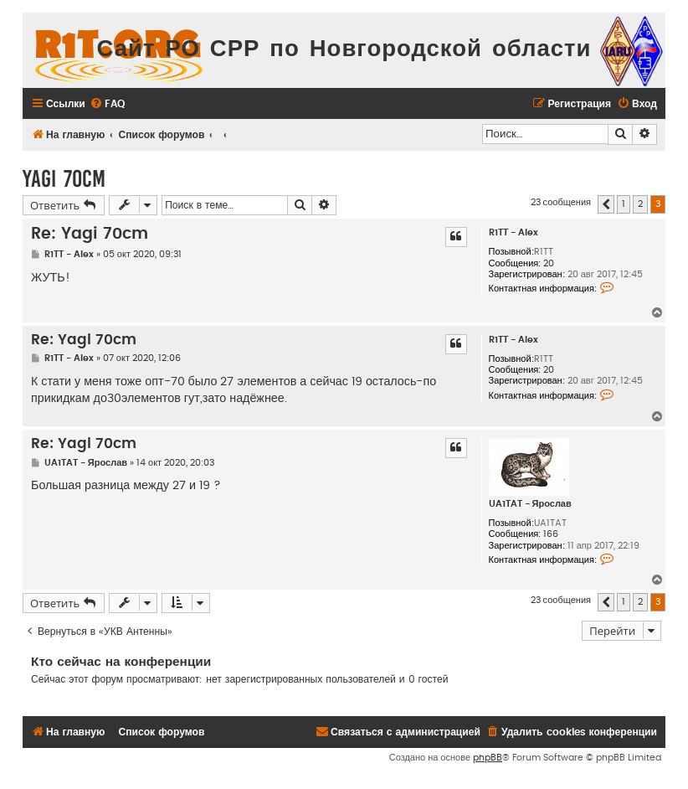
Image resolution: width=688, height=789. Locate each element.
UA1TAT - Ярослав (530, 503)
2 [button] (640, 204)
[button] (606, 204)
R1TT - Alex (513, 232)
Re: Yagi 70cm (89, 234)
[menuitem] (107, 104)
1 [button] (623, 204)
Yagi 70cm (64, 179)
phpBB (487, 757)
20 (548, 263)
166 (550, 534)
